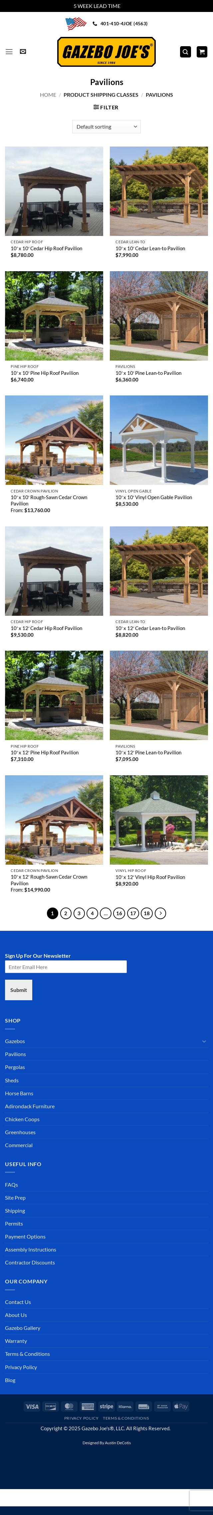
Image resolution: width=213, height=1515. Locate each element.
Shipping (15, 1210)
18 (147, 913)
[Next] (160, 913)
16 (119, 913)
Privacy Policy (21, 1367)
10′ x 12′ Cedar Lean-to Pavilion (150, 628)
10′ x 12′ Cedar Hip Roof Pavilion (46, 628)
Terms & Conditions (27, 1354)
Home (48, 94)
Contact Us (18, 1302)
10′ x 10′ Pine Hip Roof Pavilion (45, 373)
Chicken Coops (22, 1119)
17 (133, 913)
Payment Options (25, 1236)
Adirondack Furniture (30, 1106)
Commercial (19, 1145)
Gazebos (15, 1041)
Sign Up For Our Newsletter (38, 955)
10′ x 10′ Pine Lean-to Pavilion (148, 373)
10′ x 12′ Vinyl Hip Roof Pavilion (150, 877)
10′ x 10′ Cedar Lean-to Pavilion (150, 248)
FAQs (11, 1184)
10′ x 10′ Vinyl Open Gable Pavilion (153, 497)
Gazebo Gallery (22, 1328)
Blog (10, 1380)
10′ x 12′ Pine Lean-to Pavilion (148, 752)
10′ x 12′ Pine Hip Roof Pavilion (45, 752)
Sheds (12, 1080)
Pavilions (15, 1054)
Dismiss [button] (130, 6)
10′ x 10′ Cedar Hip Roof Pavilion (46, 248)
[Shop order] (106, 126)
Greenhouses (20, 1132)
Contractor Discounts (30, 1262)
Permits (14, 1223)
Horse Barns (19, 1093)
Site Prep (15, 1197)
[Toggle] (204, 1041)
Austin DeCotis (118, 1442)
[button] (9, 52)
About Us (16, 1315)
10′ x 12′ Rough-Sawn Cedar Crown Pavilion (49, 880)
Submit (18, 990)
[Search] (185, 51)
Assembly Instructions (30, 1249)
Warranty (16, 1341)
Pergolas (15, 1067)
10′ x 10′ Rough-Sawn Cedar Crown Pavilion (49, 500)
